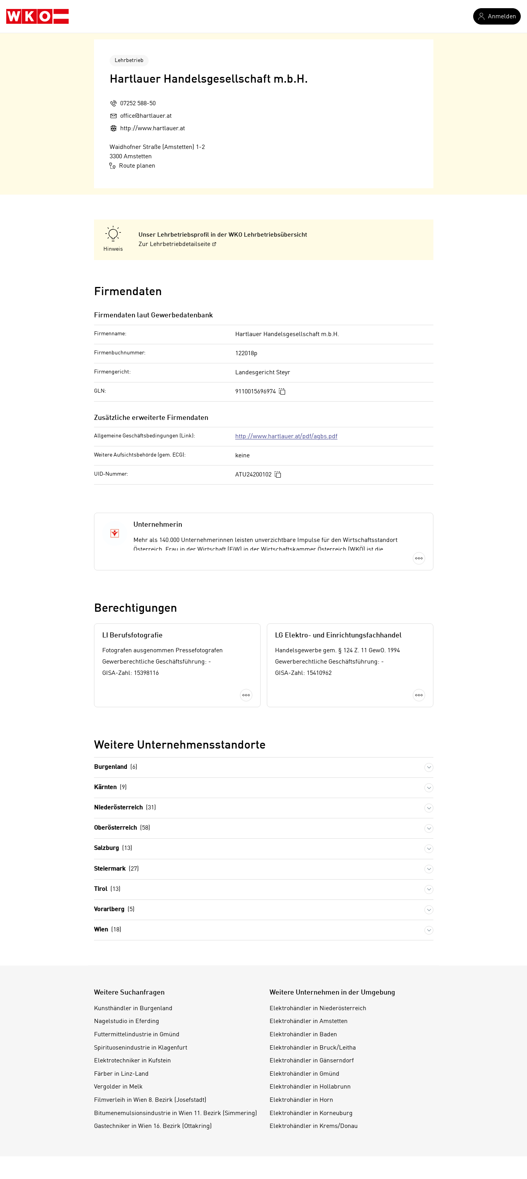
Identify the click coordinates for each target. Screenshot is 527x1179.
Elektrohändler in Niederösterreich (318, 1009)
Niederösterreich (125, 808)
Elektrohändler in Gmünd (304, 1074)
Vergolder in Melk (118, 1087)
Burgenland (115, 767)
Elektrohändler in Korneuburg (311, 1113)
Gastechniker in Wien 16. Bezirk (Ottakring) (153, 1126)
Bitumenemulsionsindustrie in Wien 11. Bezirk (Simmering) (175, 1113)
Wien (107, 930)
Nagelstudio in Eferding (126, 1021)
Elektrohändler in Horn (301, 1100)
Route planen (132, 166)
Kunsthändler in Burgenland (133, 1009)
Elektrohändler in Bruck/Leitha (313, 1048)
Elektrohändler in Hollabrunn (310, 1087)
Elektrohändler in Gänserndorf (312, 1061)
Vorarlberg (114, 909)
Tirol (107, 889)
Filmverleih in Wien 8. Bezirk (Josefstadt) (150, 1100)
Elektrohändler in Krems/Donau (314, 1126)
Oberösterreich (122, 828)
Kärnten (110, 787)
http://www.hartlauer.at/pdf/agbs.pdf (286, 437)
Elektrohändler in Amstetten (309, 1021)
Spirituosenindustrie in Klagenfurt (140, 1048)
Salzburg (113, 848)
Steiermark (116, 869)
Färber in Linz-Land (121, 1074)
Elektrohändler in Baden (303, 1035)
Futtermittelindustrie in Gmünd (136, 1035)
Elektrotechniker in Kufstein (132, 1061)
